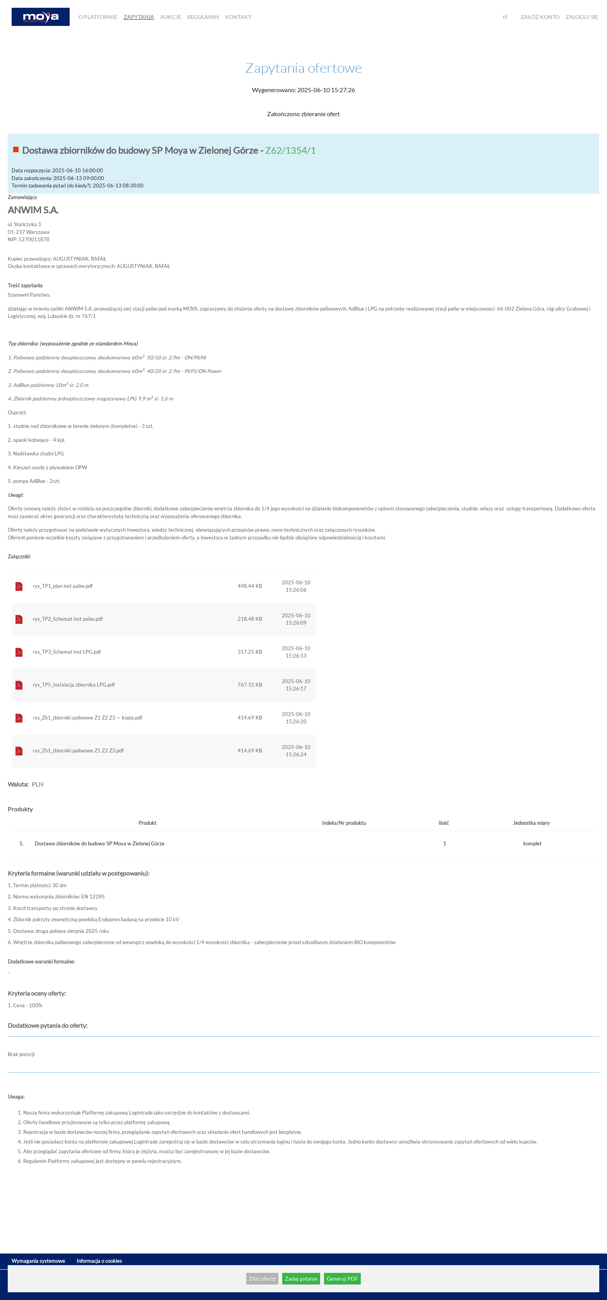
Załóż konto (540, 17)
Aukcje (170, 17)
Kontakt (238, 17)
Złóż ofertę (262, 1278)
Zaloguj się (582, 17)
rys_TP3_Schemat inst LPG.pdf (67, 652)
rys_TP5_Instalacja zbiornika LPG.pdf (74, 685)
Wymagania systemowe (38, 1261)
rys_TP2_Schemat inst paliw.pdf (68, 619)
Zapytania (138, 17)
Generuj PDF (342, 1278)
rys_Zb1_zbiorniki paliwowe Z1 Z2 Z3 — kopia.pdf (87, 717)
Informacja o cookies (99, 1261)
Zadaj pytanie (301, 1278)
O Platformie (98, 17)
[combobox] (508, 16)
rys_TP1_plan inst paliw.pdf (63, 586)
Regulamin (203, 17)
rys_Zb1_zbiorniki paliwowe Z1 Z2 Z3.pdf (78, 750)
